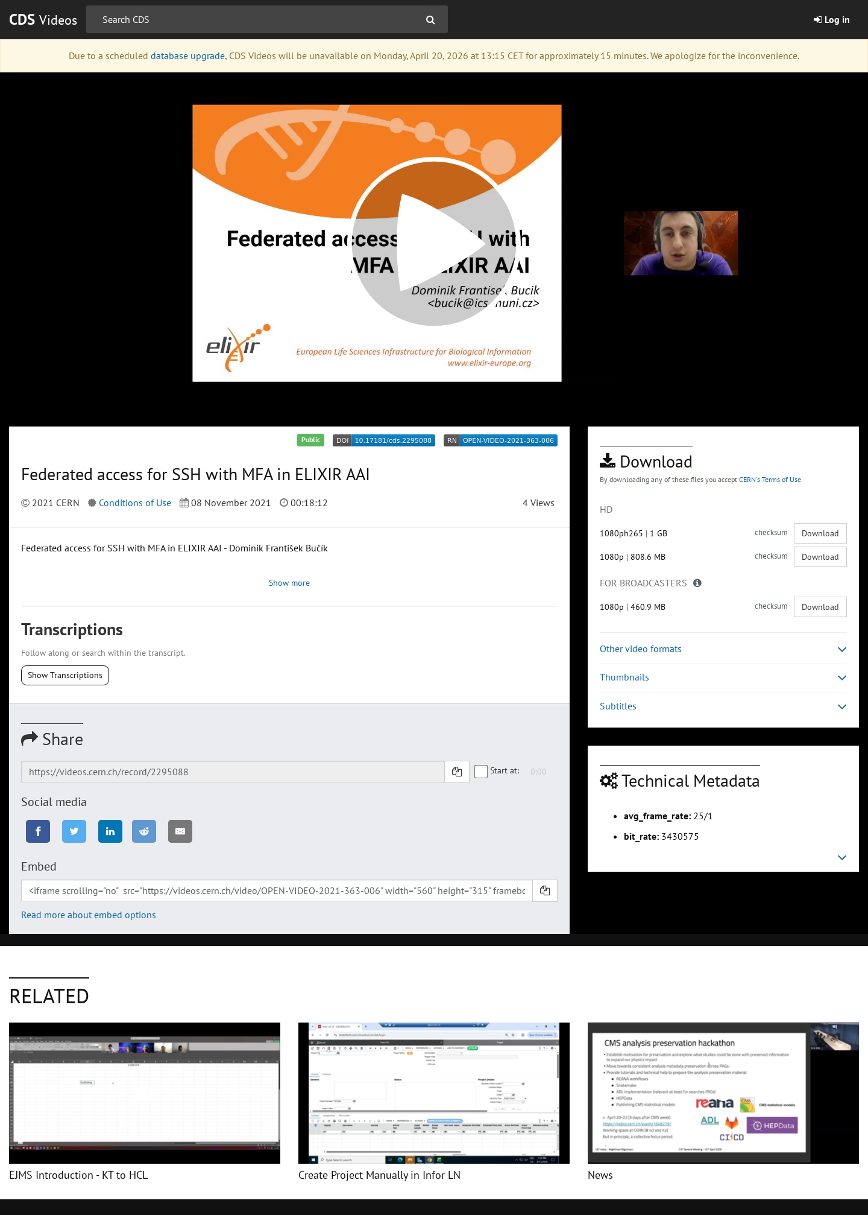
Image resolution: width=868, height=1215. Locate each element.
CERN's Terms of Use (770, 479)
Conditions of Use (135, 502)
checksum (771, 532)
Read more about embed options (88, 915)
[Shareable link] (233, 771)
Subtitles (723, 706)
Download (820, 533)
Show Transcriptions (65, 675)
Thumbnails (723, 677)
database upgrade (188, 55)
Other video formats (723, 649)
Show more (289, 582)
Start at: (497, 770)
